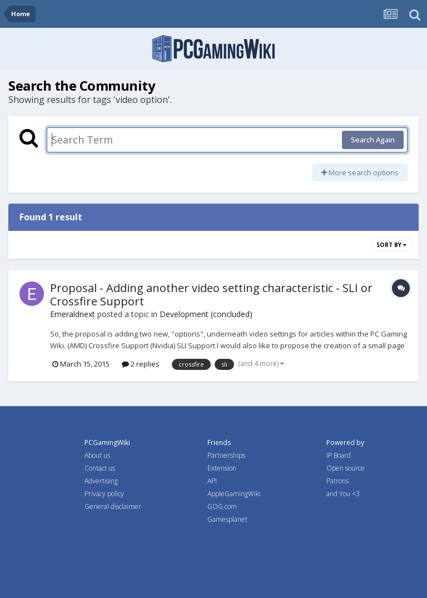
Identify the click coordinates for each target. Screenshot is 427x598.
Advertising (101, 481)
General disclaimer (113, 506)
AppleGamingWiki (234, 493)
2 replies (141, 364)
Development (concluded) (206, 314)
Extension (221, 468)
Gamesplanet (227, 519)
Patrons (337, 481)
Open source (345, 468)
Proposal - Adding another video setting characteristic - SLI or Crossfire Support (211, 294)
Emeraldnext (72, 314)
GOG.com (222, 506)
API (212, 481)
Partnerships (226, 455)
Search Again (373, 140)
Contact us (100, 468)
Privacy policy (104, 493)
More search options (360, 172)
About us (97, 455)
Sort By (391, 245)
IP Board (338, 455)
